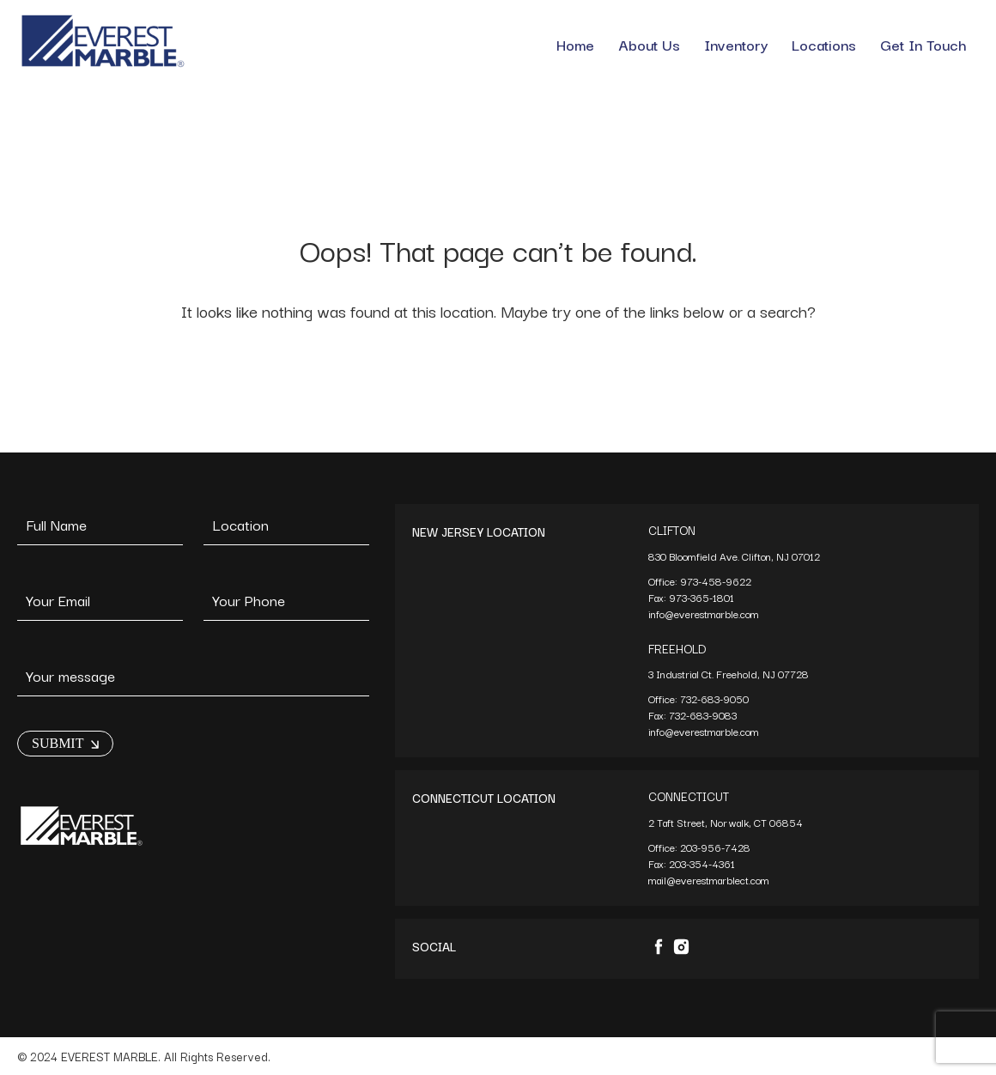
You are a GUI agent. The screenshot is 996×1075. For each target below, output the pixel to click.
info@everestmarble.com (703, 613)
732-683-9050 (714, 698)
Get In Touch (923, 44)
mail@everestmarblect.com (708, 880)
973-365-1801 (703, 597)
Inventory (736, 44)
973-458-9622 (717, 581)
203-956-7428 (716, 847)
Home (575, 44)
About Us (649, 44)
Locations (824, 44)
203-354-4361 (703, 863)
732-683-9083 (704, 715)
